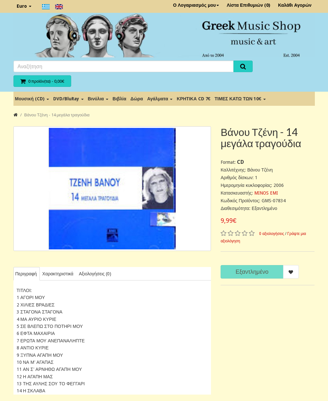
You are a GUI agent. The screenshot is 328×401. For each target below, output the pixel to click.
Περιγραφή (26, 273)
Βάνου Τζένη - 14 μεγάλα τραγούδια (57, 115)
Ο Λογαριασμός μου (196, 5)
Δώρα (136, 98)
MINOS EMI (266, 193)
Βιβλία (119, 98)
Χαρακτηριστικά (57, 273)
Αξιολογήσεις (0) (95, 273)
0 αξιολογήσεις (271, 233)
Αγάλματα (159, 98)
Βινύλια (98, 98)
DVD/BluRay (68, 98)
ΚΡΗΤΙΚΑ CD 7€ (193, 98)
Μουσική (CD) (32, 98)
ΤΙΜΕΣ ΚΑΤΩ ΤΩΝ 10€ (240, 98)
